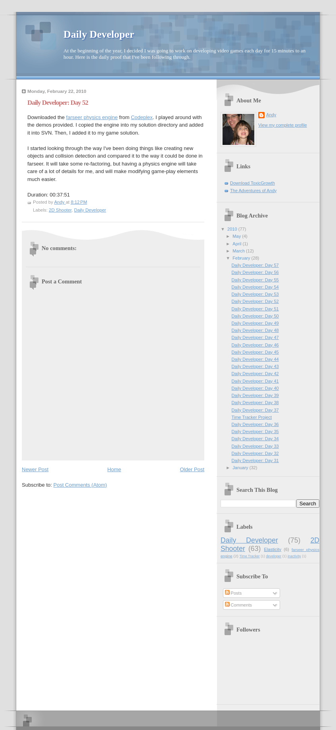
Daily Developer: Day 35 (255, 431)
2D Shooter (60, 210)
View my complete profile (282, 125)
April (237, 243)
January (240, 467)
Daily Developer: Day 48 (255, 330)
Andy (271, 114)
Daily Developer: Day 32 (255, 453)
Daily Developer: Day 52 (255, 301)
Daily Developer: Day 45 (255, 352)
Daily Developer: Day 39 (255, 395)
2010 (232, 229)
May (237, 236)
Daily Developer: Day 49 (255, 323)
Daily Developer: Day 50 (255, 316)
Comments (238, 605)
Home (114, 469)
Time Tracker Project (252, 417)
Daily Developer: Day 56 (255, 272)
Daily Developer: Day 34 (255, 438)
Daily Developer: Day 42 (255, 373)
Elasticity (272, 549)
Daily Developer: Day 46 (255, 345)
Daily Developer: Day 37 (255, 410)
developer (273, 556)
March (239, 250)
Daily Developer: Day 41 (255, 381)
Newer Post (35, 469)
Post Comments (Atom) (80, 485)
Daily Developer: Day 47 (255, 337)
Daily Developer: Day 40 (255, 388)
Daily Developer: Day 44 (255, 359)
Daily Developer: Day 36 (255, 424)
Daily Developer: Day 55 (255, 279)
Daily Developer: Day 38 (255, 402)
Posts (233, 593)
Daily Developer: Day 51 (255, 308)
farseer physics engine (92, 117)
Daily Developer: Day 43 (255, 366)
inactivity (294, 556)
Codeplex (142, 117)
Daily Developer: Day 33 (255, 446)
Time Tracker (250, 556)
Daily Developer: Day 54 (255, 287)
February (241, 258)
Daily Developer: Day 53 (255, 294)
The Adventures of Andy (253, 190)
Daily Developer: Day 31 (255, 460)
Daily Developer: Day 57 (255, 265)
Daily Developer (98, 34)
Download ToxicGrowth (252, 183)
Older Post (192, 469)
